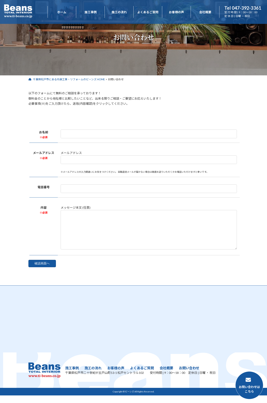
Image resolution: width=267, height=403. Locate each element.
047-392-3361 (242, 8)
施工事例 (72, 376)
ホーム (61, 12)
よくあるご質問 (142, 376)
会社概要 (166, 376)
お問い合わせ (189, 376)
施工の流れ (93, 376)
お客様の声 (115, 376)
